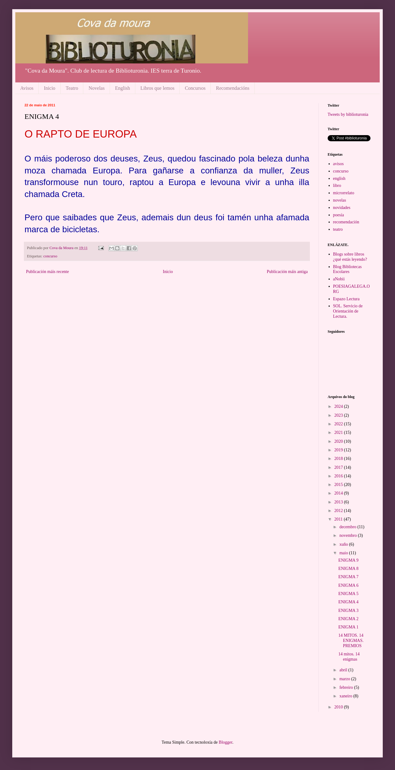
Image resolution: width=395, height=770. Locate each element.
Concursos (195, 88)
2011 (339, 519)
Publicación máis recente (47, 271)
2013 (339, 502)
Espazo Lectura (346, 299)
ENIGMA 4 (348, 602)
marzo (345, 679)
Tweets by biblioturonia (348, 114)
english (339, 178)
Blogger (225, 742)
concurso (50, 256)
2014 (339, 493)
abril (343, 670)
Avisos (26, 88)
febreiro (346, 687)
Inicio (49, 88)
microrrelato (343, 193)
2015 (339, 484)
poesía (338, 215)
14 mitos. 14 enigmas (349, 657)
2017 (339, 467)
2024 (339, 406)
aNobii (339, 279)
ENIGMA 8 (348, 568)
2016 (339, 476)
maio (344, 553)
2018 (339, 458)
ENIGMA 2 (348, 618)
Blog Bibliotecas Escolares (347, 269)
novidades (342, 207)
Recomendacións (232, 88)
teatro (338, 229)
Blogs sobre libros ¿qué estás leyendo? (350, 257)
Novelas (96, 88)
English (122, 88)
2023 (339, 415)
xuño (344, 544)
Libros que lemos (158, 88)
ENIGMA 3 (348, 610)
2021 (339, 432)
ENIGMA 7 (348, 577)
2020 (339, 441)
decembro (348, 527)
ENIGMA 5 (348, 593)
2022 (339, 424)
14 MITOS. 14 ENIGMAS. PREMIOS (350, 640)
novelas (339, 200)
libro (337, 185)
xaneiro (346, 696)
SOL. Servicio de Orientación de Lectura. (348, 311)
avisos (338, 163)
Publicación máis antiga (287, 271)
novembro (348, 535)
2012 (339, 510)
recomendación (346, 222)
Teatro (72, 88)
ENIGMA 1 (348, 627)
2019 (339, 450)
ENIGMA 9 (348, 560)
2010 (339, 707)
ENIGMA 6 (348, 585)
